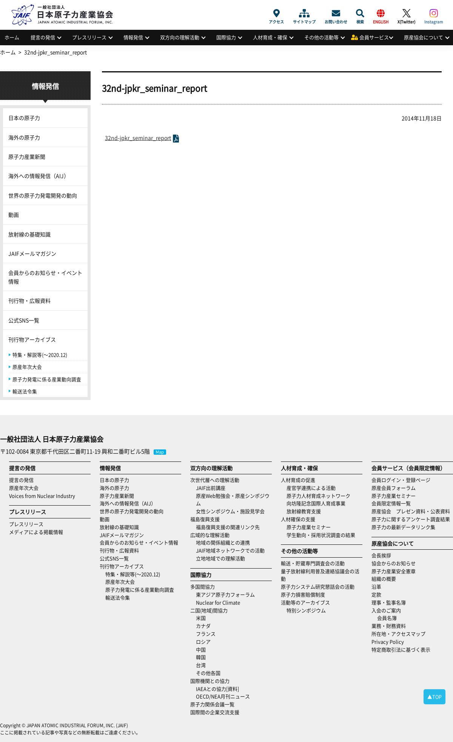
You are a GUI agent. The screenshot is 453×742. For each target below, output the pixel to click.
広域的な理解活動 (210, 534)
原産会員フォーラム (393, 487)
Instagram (433, 13)
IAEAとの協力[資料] (217, 688)
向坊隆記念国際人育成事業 (316, 503)
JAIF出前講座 (210, 487)
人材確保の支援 (298, 519)
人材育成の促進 (298, 479)
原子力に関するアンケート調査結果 (410, 519)
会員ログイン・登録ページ (400, 479)
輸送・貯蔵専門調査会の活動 (313, 563)
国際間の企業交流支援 (214, 712)
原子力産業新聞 (26, 156)
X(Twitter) (406, 13)
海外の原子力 (24, 137)
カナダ (203, 625)
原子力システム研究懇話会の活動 (317, 586)
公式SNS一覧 (23, 320)
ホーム (12, 37)
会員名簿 (387, 617)
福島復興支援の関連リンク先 (228, 526)
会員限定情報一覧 (391, 503)
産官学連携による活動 (311, 487)
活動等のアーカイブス (305, 602)
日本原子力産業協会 (66, 6)
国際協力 (226, 37)
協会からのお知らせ (393, 563)
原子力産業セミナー (309, 526)
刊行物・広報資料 (29, 300)
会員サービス (374, 37)
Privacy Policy (387, 641)
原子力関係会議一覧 (212, 704)
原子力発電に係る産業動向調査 (46, 379)
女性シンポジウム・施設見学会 (230, 511)
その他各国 (208, 672)
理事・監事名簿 (388, 602)
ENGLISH (380, 13)
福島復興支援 (205, 519)
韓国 (201, 657)
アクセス (276, 13)
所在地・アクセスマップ (398, 633)
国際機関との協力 (210, 680)
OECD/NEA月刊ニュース (223, 696)
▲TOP (434, 696)
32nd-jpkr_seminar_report (138, 137)
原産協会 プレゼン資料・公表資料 (410, 511)
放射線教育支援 (304, 511)
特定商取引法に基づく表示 (400, 649)
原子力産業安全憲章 (393, 571)
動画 (13, 214)
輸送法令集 (24, 391)
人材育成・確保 (270, 37)
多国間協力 (202, 586)
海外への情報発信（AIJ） (38, 175)
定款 (376, 594)
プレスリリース (89, 37)
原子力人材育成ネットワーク (318, 495)
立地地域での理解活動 (220, 558)
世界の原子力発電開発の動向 (42, 195)
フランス (206, 633)
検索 (360, 13)
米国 (201, 617)
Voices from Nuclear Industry (42, 495)
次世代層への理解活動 (214, 479)
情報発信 (133, 37)
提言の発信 (43, 37)
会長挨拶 (381, 555)
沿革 (376, 586)
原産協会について (423, 37)
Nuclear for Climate (218, 602)
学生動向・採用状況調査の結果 (323, 534)
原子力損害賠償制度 (303, 594)
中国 (201, 649)
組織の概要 (383, 578)
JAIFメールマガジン (32, 253)
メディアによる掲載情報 (36, 531)
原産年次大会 (27, 366)
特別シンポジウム (306, 610)
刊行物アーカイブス (32, 339)
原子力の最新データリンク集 (403, 526)
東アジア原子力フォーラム (225, 594)
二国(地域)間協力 (209, 610)
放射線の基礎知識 (29, 234)
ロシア (203, 641)
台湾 (201, 664)
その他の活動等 (321, 37)
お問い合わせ (336, 13)
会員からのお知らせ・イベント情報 (45, 277)
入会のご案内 (386, 610)
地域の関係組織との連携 (223, 542)
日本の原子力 (24, 117)
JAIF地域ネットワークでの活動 (230, 550)
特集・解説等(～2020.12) (39, 354)
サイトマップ (304, 13)
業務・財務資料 (388, 625)
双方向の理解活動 (179, 37)
